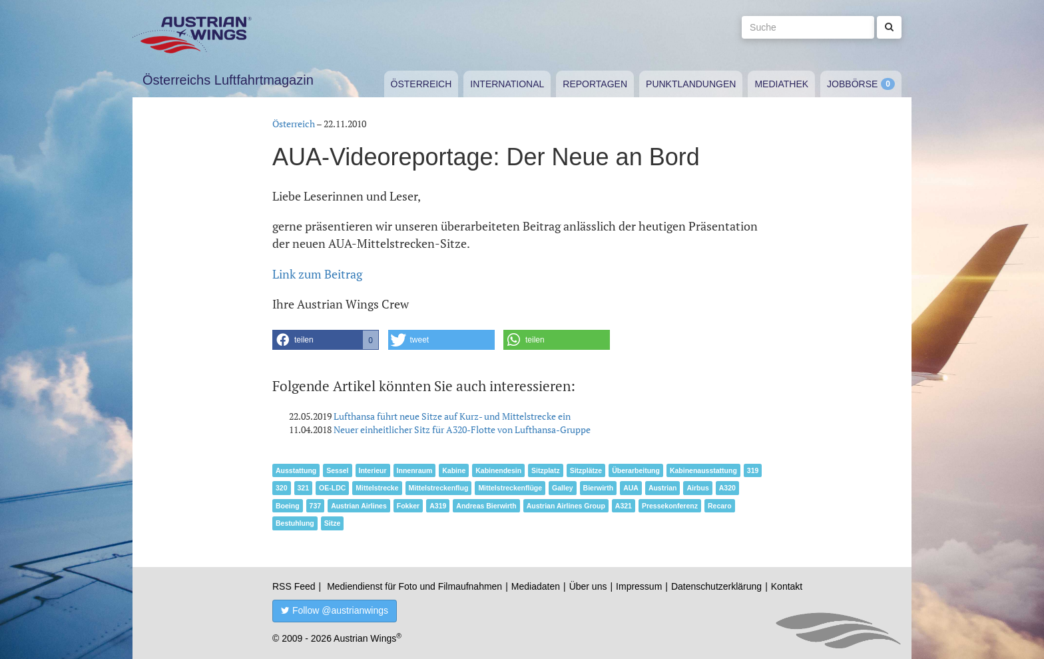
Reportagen (595, 84)
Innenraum (415, 470)
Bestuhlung (295, 523)
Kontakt (786, 586)
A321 (623, 506)
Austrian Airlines (359, 506)
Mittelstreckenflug (439, 488)
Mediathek (781, 84)
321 (304, 488)
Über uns (588, 586)
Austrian (663, 488)
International (507, 84)
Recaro (720, 506)
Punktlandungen (691, 84)
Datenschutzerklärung (716, 586)
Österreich (421, 84)
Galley (562, 488)
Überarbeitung (636, 470)
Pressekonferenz (670, 506)
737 (316, 506)
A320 (727, 488)
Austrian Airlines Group (566, 506)
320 (282, 488)
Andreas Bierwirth (486, 506)
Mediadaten (535, 586)
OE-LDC (332, 488)
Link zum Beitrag (317, 274)
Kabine (453, 470)
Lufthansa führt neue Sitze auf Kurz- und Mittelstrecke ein (452, 416)
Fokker (408, 506)
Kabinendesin (498, 470)
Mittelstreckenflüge (510, 488)
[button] (325, 340)
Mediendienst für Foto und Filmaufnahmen (414, 586)
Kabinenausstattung (703, 470)
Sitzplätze (586, 470)
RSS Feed (294, 586)
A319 (437, 506)
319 (753, 470)
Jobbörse (852, 84)
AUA (631, 488)
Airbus (697, 488)
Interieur (373, 470)
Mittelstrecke (377, 488)
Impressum (639, 586)
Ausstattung (296, 470)
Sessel (337, 470)
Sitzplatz (545, 470)
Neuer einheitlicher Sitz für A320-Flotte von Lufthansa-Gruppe (462, 429)
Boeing (288, 506)
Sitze (332, 523)
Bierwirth (598, 488)
